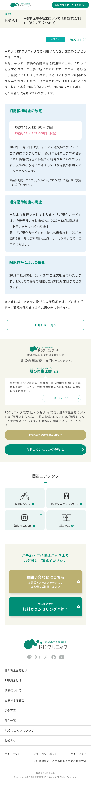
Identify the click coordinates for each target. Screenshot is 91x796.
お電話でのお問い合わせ (45, 435)
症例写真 (10, 710)
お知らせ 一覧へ (45, 325)
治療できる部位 (15, 700)
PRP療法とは (13, 680)
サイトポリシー (14, 754)
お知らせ (10, 740)
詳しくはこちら (61, 398)
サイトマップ (78, 754)
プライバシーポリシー (47, 754)
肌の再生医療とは (16, 670)
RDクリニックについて (19, 730)
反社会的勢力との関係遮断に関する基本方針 (60, 761)
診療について (13, 690)
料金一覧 (10, 720)
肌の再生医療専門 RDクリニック (41, 777)
